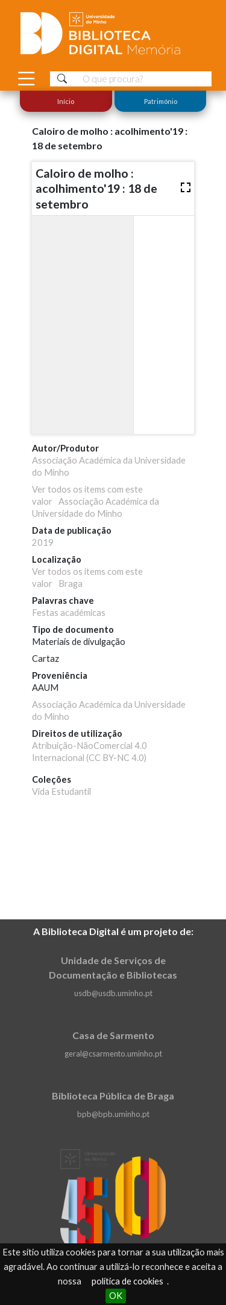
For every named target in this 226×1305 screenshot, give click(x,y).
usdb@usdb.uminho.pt (113, 993)
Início (65, 101)
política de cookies (127, 1281)
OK (115, 1295)
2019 (43, 542)
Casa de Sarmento (113, 1035)
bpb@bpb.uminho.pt (113, 1114)
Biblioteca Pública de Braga (113, 1095)
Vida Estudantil (61, 791)
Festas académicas (68, 612)
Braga (70, 583)
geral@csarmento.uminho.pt (113, 1053)
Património (160, 101)
